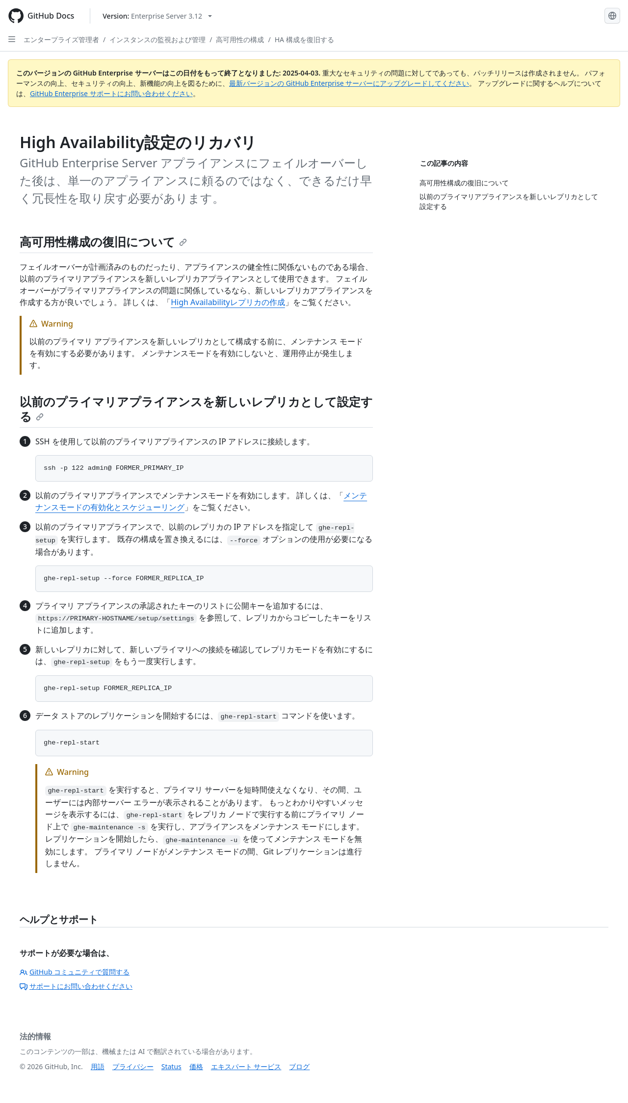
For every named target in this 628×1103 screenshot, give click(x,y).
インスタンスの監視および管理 (157, 39)
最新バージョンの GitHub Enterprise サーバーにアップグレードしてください (349, 83)
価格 (196, 1066)
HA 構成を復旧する (304, 39)
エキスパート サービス (246, 1066)
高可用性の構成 (240, 39)
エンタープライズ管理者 (61, 39)
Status (171, 1066)
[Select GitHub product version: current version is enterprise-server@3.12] (157, 16)
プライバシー (133, 1066)
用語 (98, 1066)
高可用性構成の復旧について (103, 241)
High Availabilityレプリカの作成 (228, 302)
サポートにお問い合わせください (76, 986)
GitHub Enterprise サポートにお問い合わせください (111, 93)
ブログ (299, 1066)
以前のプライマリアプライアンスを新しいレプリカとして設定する (196, 408)
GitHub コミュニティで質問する (75, 971)
